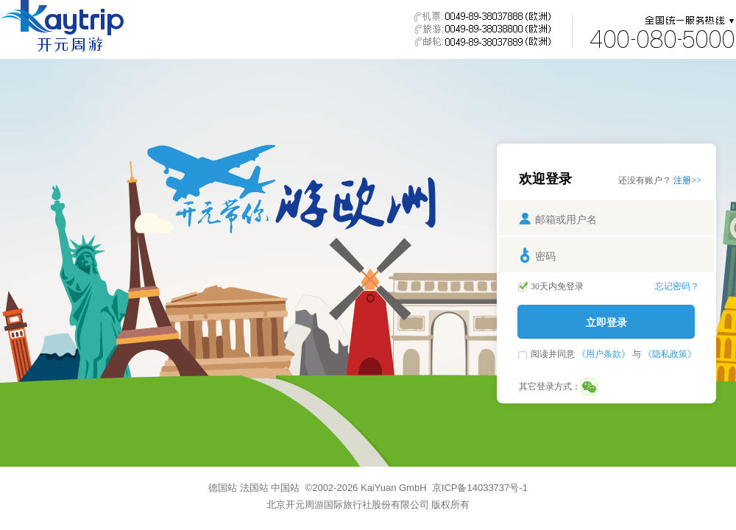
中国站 (285, 487)
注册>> (687, 180)
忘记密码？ (677, 286)
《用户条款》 (603, 354)
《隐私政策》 (669, 354)
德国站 (222, 487)
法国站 (254, 487)
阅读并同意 (554, 354)
